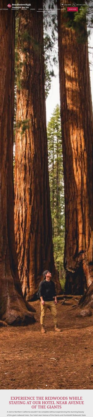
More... (81, 9)
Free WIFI (65, 5)
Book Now (72, 9)
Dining (32, 9)
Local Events (61, 9)
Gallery (24, 9)
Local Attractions (45, 9)
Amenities (14, 9)
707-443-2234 (78, 5)
